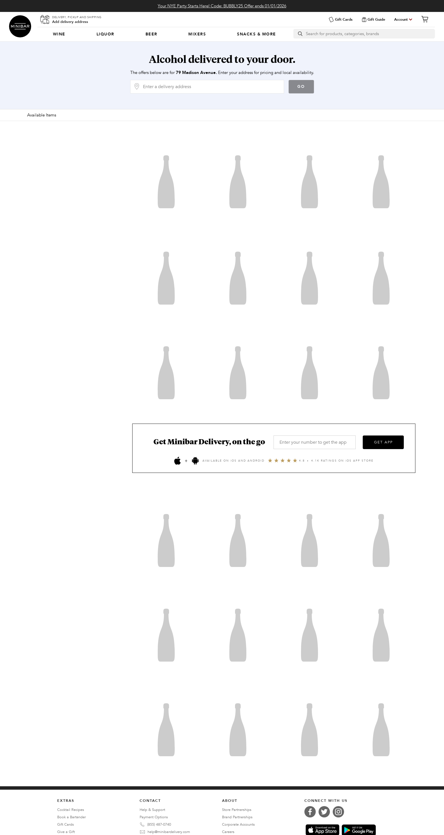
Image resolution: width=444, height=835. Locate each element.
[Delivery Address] (211, 87)
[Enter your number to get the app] (315, 442)
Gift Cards (340, 19)
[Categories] (164, 34)
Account (401, 19)
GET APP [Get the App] (383, 442)
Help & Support (152, 809)
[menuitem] (59, 34)
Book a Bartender (71, 817)
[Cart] (426, 19)
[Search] (370, 34)
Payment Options (154, 817)
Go (301, 86)
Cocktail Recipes (70, 809)
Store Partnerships (236, 809)
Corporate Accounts (238, 824)
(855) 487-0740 (159, 824)
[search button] (300, 33)
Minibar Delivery (20, 26)
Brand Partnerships (237, 817)
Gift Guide (373, 19)
